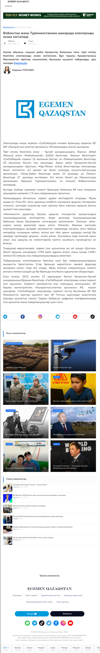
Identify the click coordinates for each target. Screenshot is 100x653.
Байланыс (67, 613)
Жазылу (32, 613)
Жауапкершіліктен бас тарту (39, 602)
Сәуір (52, 649)
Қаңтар (17, 649)
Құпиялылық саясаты (50, 595)
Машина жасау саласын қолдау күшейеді (29, 506)
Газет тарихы (31, 595)
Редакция (17, 595)
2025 (5, 649)
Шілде (87, 649)
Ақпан (29, 649)
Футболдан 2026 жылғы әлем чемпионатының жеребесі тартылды (39, 495)
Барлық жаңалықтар (49, 575)
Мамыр (64, 649)
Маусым (76, 649)
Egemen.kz (20, 63)
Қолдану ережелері (73, 595)
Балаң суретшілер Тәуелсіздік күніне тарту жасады (33, 537)
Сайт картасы (63, 602)
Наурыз (41, 649)
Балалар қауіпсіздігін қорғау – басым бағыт (30, 485)
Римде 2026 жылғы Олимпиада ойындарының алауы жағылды (38, 516)
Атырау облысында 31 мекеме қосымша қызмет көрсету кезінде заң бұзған (43, 527)
